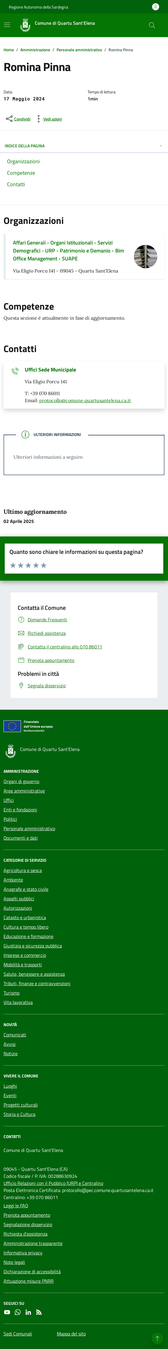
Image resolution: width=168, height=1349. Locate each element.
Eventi (10, 1095)
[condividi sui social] (18, 118)
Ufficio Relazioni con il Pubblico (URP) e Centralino (53, 1183)
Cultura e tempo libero (26, 926)
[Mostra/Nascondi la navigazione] (7, 24)
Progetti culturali (21, 1104)
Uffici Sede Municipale (50, 369)
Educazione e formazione (28, 936)
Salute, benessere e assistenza (34, 974)
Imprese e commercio (25, 955)
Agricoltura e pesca (23, 870)
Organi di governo (21, 781)
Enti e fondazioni (20, 809)
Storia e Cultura (19, 1114)
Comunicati (15, 1034)
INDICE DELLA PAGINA (84, 146)
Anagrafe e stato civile (26, 889)
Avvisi (10, 1044)
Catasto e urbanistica (25, 917)
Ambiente (13, 879)
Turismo (11, 992)
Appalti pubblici (19, 898)
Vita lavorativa (18, 1002)
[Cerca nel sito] (152, 25)
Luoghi (10, 1085)
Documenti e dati (21, 837)
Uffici (9, 800)
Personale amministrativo (29, 828)
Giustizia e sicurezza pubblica (33, 945)
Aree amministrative (24, 790)
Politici (10, 819)
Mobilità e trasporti (23, 964)
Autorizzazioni (18, 908)
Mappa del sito (71, 1333)
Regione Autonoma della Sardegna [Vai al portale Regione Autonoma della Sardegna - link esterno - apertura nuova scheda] (38, 7)
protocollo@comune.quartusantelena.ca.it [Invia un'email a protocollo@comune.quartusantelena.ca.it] (85, 400)
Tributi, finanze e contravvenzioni (37, 983)
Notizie (11, 1053)
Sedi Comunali (18, 1333)
